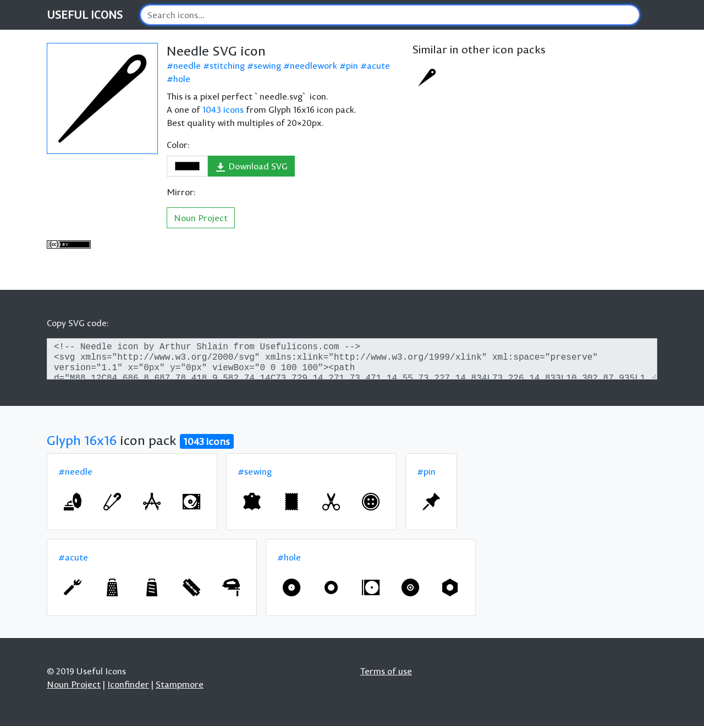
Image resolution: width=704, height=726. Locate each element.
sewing (267, 65)
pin (352, 65)
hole (181, 78)
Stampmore (180, 684)
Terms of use (386, 671)
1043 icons (223, 109)
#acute (73, 557)
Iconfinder (128, 684)
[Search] (390, 14)
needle (187, 65)
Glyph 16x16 (82, 440)
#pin (426, 471)
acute (378, 65)
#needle (75, 471)
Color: (178, 144)
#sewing (255, 471)
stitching (227, 65)
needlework (313, 65)
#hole (289, 557)
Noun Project (201, 217)
